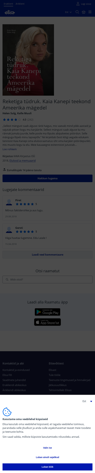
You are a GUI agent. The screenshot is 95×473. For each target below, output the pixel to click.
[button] (86, 401)
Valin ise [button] (47, 448)
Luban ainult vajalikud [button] (47, 457)
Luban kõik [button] (47, 467)
